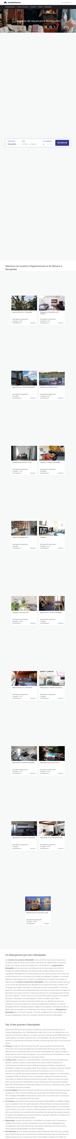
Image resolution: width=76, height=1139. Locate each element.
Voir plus (32, 323)
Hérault (40, 7)
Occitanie (33, 7)
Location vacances (22, 7)
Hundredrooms (10, 7)
